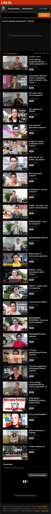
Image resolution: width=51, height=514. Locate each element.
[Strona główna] (6, 2)
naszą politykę (42, 506)
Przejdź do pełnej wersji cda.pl (25, 495)
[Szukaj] (19, 15)
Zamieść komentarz (37, 475)
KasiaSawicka (12, 53)
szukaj (44, 15)
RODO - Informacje (42, 511)
